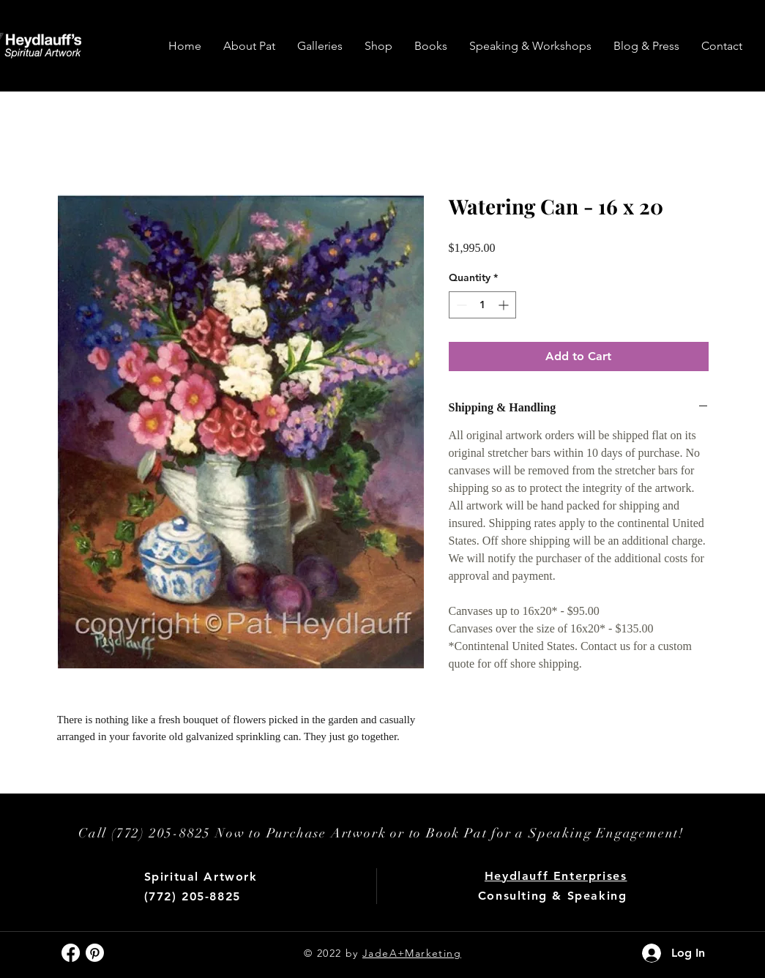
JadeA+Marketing (411, 953)
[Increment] (505, 305)
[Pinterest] (95, 953)
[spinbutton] (482, 305)
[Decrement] (460, 305)
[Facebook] (70, 953)
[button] (320, 46)
